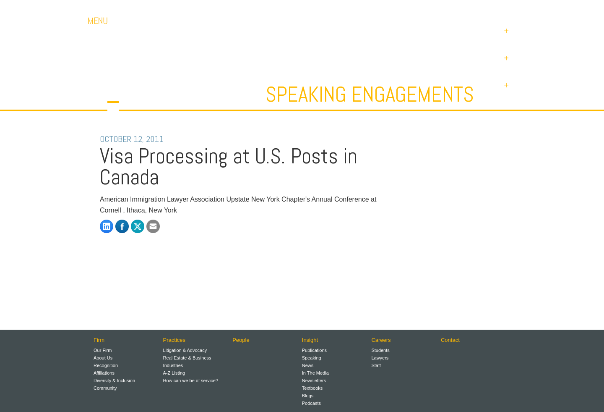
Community (105, 388)
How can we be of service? (190, 380)
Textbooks (312, 388)
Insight (310, 340)
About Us (103, 357)
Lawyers (379, 357)
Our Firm (103, 350)
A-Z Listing (174, 372)
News (308, 365)
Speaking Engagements (370, 94)
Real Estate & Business (187, 357)
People (240, 340)
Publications (314, 350)
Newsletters (314, 380)
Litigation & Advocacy (185, 350)
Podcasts (311, 403)
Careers (419, 8)
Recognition (106, 365)
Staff (375, 365)
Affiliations (104, 372)
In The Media (315, 372)
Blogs (308, 395)
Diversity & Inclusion (114, 380)
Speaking (311, 357)
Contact (457, 8)
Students (380, 350)
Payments (499, 8)
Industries (173, 365)
